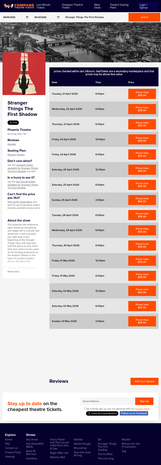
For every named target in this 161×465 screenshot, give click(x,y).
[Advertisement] (103, 351)
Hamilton (31, 458)
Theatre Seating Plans (119, 6)
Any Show (32, 439)
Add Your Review (144, 381)
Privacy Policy (13, 452)
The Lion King (106, 458)
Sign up (144, 401)
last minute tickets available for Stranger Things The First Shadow (23, 184)
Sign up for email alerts (20, 201)
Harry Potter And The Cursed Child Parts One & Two (59, 444)
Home (8, 439)
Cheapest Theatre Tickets (72, 6)
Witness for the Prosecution (131, 445)
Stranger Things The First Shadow (107, 447)
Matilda (78, 439)
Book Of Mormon (31, 452)
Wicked (126, 439)
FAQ (7, 443)
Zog (124, 451)
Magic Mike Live (59, 453)
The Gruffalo (105, 454)
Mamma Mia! (57, 457)
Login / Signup (143, 6)
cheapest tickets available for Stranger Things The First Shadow (23, 168)
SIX (99, 439)
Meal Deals (97, 6)
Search (144, 17)
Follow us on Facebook (134, 413)
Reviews (12, 144)
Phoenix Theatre (16, 154)
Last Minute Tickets (43, 6)
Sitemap (10, 456)
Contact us (11, 448)
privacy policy (142, 408)
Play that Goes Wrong (82, 454)
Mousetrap (80, 448)
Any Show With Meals (35, 445)
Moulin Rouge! (82, 443)
